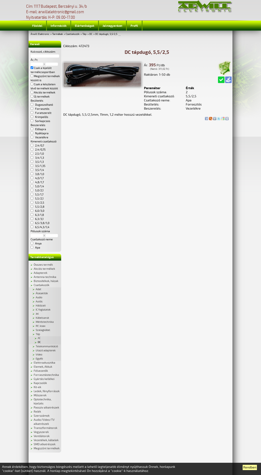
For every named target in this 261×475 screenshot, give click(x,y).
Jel (37, 313)
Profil (134, 26)
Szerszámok (42, 415)
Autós (39, 301)
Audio (39, 297)
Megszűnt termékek (47, 448)
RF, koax (40, 326)
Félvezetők (41, 371)
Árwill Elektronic (40, 34)
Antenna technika (45, 277)
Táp (84, 34)
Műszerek (40, 395)
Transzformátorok (45, 428)
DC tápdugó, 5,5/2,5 (106, 34)
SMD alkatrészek (44, 444)
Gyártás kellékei (44, 379)
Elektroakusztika (44, 362)
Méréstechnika (45, 322)
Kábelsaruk (42, 318)
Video (39, 354)
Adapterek (40, 273)
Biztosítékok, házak (46, 281)
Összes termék (43, 264)
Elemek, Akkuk (43, 366)
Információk (59, 26)
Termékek (57, 34)
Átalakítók (42, 293)
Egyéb (39, 358)
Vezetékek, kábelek (46, 440)
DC (90, 34)
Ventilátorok (42, 436)
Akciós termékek (44, 269)
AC (39, 338)
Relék (37, 411)
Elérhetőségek (84, 26)
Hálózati (41, 305)
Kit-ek (37, 387)
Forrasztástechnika (46, 375)
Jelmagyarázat (112, 26)
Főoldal (37, 26)
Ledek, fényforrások (47, 391)
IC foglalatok (43, 309)
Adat (38, 289)
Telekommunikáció (47, 346)
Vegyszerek (41, 432)
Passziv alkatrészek (46, 407)
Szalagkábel (43, 330)
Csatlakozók (73, 34)
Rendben (249, 467)
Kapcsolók (40, 383)
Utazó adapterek (46, 350)
